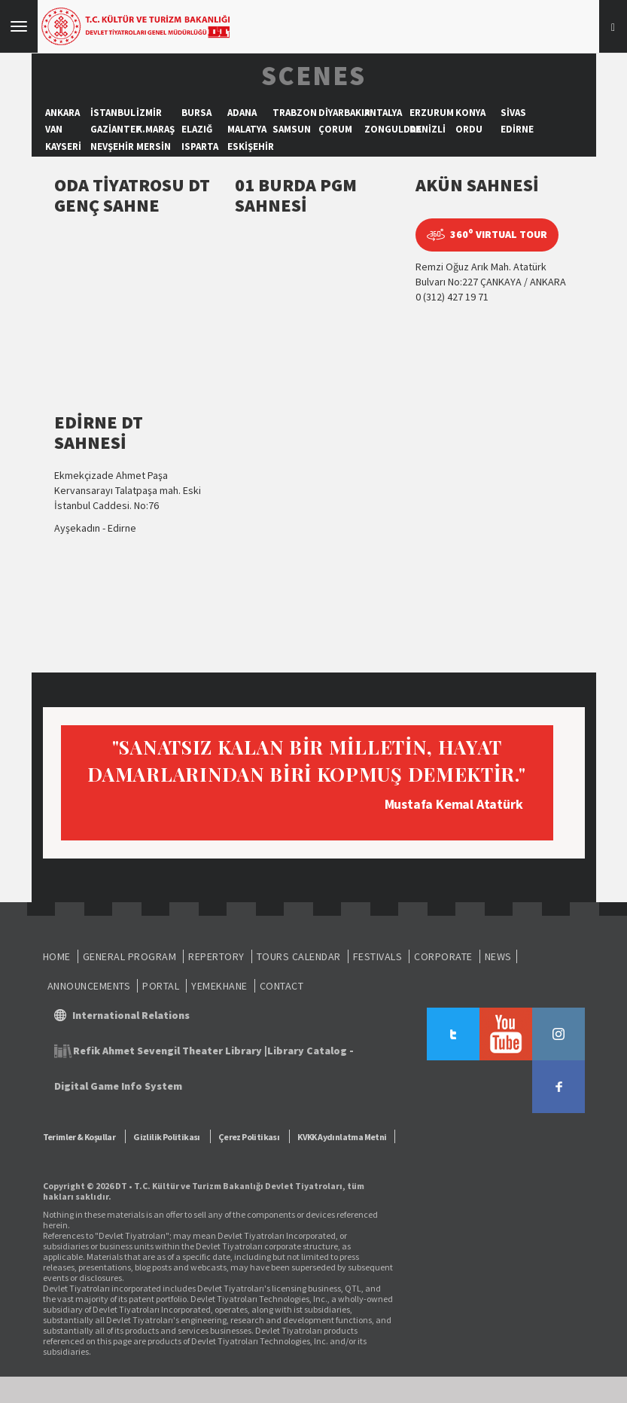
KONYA (470, 112)
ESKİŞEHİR (250, 146)
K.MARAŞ (155, 129)
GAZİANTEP (116, 129)
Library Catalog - (310, 1050)
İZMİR (149, 112)
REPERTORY (216, 956)
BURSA (196, 112)
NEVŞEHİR (112, 146)
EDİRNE (517, 129)
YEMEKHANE (219, 986)
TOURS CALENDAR (299, 956)
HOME (57, 956)
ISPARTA (199, 146)
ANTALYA (383, 112)
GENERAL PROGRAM (130, 956)
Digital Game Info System (118, 1086)
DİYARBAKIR (344, 112)
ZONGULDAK (393, 129)
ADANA (242, 112)
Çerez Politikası (248, 1136)
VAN (53, 129)
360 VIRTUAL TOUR (487, 235)
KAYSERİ (63, 146)
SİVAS (513, 112)
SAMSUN (291, 129)
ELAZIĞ (196, 129)
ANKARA (62, 112)
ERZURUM (431, 112)
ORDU (468, 129)
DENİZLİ (427, 129)
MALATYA (246, 129)
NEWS (498, 956)
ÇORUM (335, 129)
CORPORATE (443, 956)
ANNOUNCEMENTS (89, 986)
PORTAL (160, 986)
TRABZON (294, 112)
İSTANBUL (112, 112)
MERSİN (153, 146)
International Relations (131, 1015)
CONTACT (282, 986)
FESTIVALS (378, 956)
